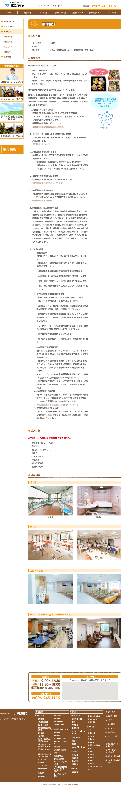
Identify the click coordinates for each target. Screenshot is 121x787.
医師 (73, 741)
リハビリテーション (79, 747)
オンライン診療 (43, 725)
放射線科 (91, 763)
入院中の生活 (58, 721)
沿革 (73, 722)
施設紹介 (8, 52)
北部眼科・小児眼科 (113, 756)
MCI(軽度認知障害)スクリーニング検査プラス (60, 769)
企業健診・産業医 (60, 750)
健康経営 (7, 57)
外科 (89, 748)
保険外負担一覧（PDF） (42, 200)
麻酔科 (90, 760)
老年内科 (91, 742)
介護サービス (77, 13)
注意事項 (41, 733)
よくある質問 (45, 6)
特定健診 (57, 735)
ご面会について (59, 724)
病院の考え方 (9, 21)
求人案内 (112, 13)
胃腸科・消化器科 (94, 745)
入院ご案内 (40, 773)
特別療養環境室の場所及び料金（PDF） (49, 183)
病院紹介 (43, 13)
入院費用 (57, 718)
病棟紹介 (7, 31)
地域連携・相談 (94, 13)
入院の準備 (57, 715)
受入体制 (8, 47)
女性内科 (91, 739)
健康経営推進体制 (94, 716)
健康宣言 (75, 772)
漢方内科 (91, 736)
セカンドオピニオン (44, 759)
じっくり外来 (42, 765)
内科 (89, 730)
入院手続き (41, 776)
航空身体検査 (58, 756)
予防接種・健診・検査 (60, 729)
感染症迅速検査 (59, 759)
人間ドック (57, 753)
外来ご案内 (40, 715)
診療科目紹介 (60, 13)
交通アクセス (110, 728)
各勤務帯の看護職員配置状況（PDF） (48, 127)
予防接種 (57, 732)
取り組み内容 (92, 719)
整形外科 (91, 754)
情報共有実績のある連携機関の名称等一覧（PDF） (57, 405)
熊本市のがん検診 (60, 738)
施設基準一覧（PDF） (41, 144)
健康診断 (57, 746)
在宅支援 (75, 725)
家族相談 (41, 762)
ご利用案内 (26, 13)
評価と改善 (92, 722)
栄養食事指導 (42, 768)
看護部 (74, 744)
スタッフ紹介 (9, 26)
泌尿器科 (91, 757)
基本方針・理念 (77, 719)
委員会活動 (76, 728)
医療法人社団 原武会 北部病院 (58, 784)
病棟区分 (8, 36)
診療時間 (41, 719)
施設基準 (8, 42)
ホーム (9, 13)
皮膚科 (90, 751)
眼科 (89, 769)
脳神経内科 (92, 733)
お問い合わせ (57, 6)
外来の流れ (41, 736)
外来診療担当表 (43, 722)
